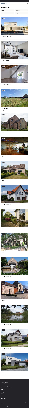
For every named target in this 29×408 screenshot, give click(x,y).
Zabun (13, 406)
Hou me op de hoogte (4, 400)
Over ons (2, 392)
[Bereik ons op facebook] (25, 403)
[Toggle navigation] (27, 3)
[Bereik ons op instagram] (27, 403)
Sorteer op (26, 15)
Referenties (3, 397)
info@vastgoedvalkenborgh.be (7, 387)
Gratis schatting (3, 398)
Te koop (2, 393)
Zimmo (16, 406)
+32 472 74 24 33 (5, 386)
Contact (2, 399)
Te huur (2, 394)
